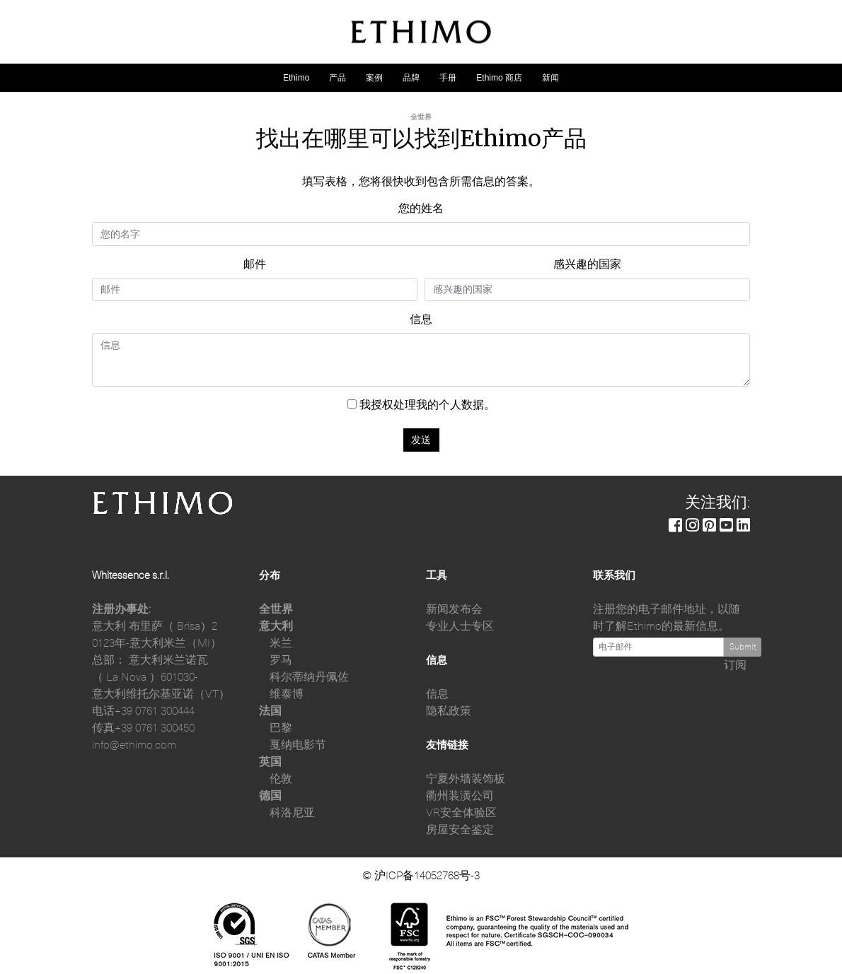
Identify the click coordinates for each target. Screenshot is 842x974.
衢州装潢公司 (460, 796)
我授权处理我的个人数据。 (421, 405)
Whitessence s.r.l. (130, 575)
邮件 (254, 264)
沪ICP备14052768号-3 (427, 876)
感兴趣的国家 (587, 264)
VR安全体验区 (461, 813)
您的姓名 (421, 208)
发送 (421, 439)
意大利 (276, 626)
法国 (270, 711)
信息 (421, 319)
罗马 (281, 660)
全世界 (276, 609)
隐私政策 (448, 711)
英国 (270, 762)
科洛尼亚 (292, 813)
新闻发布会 (454, 609)
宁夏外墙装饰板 (465, 779)
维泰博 (287, 694)
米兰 (281, 643)
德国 (270, 796)
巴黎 (281, 728)
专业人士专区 (460, 626)
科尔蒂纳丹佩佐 (309, 677)
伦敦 (281, 779)
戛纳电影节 (298, 745)
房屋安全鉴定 (460, 830)
